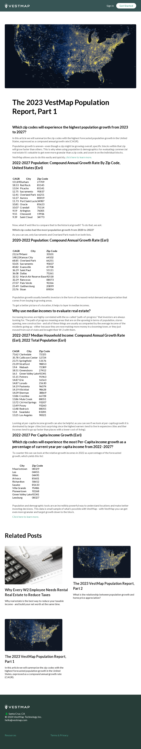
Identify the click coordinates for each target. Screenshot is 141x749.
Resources (10, 735)
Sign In (110, 5)
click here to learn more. (79, 157)
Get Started (126, 5)
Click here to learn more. (25, 516)
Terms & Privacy (59, 735)
